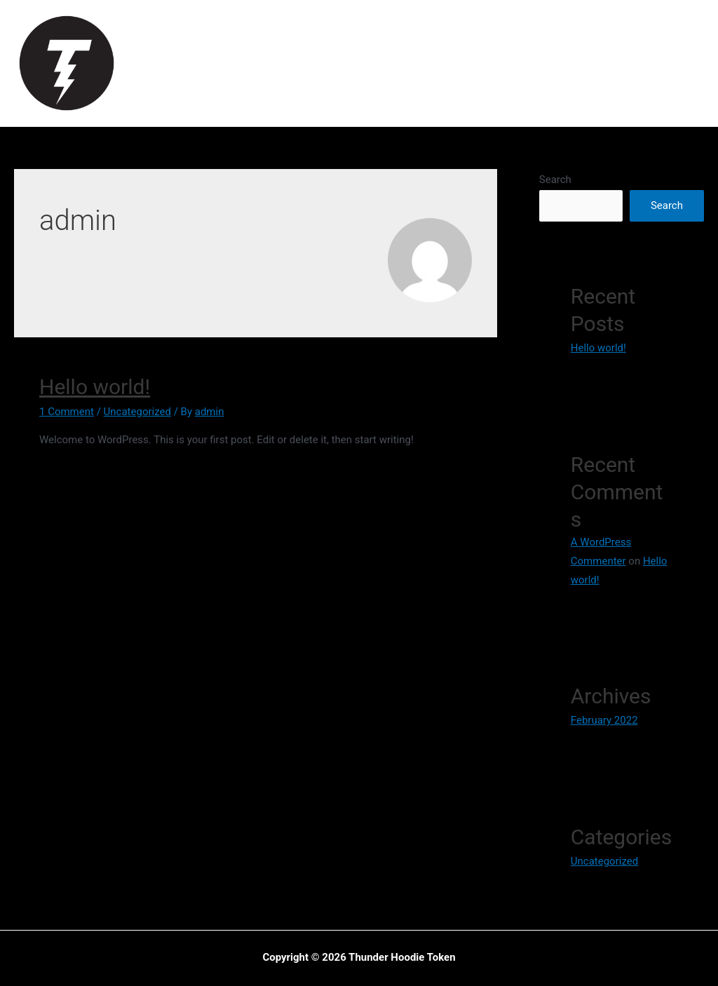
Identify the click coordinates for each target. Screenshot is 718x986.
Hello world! (94, 386)
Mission (343, 63)
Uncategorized (137, 411)
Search (555, 179)
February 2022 (604, 720)
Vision (288, 63)
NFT (555, 63)
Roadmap (497, 63)
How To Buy (618, 63)
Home (238, 63)
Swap (686, 63)
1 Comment (66, 411)
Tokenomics (416, 63)
